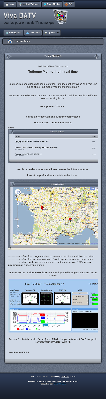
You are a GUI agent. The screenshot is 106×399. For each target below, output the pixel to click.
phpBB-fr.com (60, 384)
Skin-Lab (65, 376)
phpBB (42, 381)
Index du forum (22, 41)
